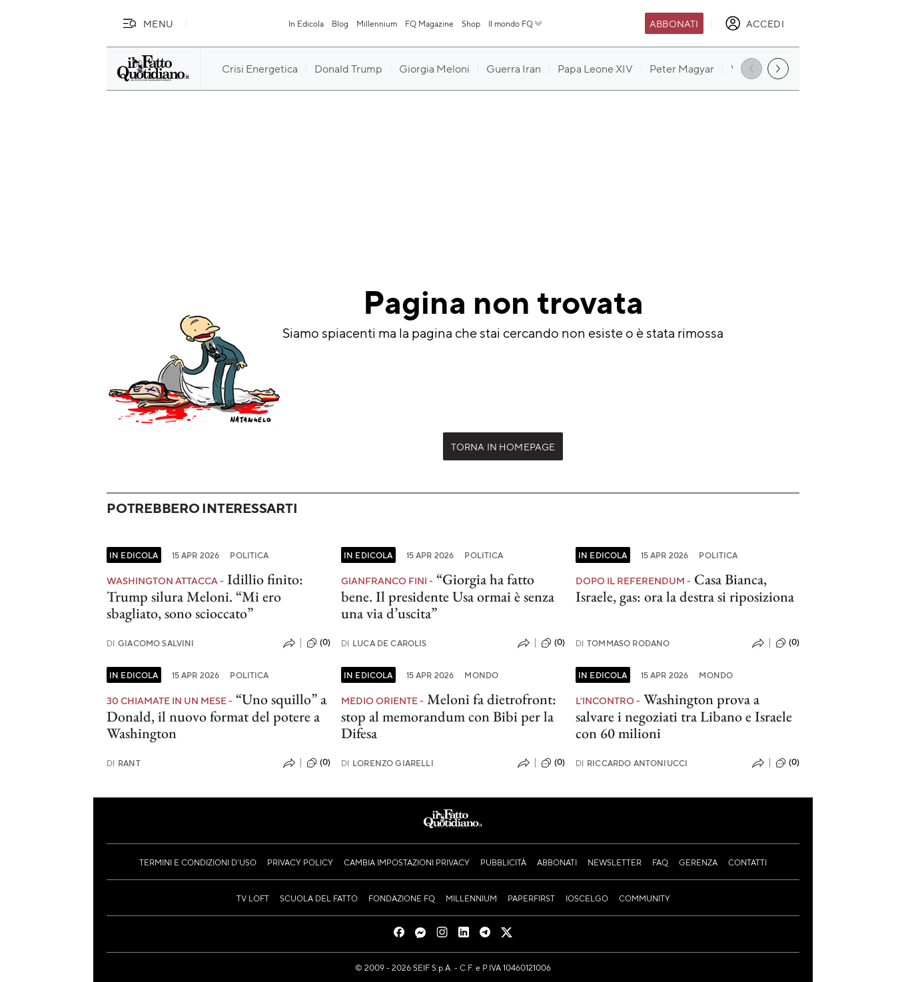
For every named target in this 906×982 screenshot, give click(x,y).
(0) (318, 643)
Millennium (376, 23)
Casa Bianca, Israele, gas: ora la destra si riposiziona (685, 588)
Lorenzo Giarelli (387, 763)
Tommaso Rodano (623, 643)
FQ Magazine (429, 23)
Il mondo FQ (516, 23)
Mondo (481, 675)
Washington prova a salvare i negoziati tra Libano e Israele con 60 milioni (684, 716)
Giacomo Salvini (151, 643)
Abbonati (674, 23)
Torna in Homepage (503, 446)
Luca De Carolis (384, 643)
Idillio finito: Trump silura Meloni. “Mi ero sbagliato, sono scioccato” (205, 596)
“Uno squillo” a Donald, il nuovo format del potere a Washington (216, 716)
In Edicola (306, 23)
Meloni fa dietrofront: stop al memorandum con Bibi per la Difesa (448, 716)
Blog (340, 23)
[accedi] (754, 23)
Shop (471, 23)
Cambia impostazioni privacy (407, 862)
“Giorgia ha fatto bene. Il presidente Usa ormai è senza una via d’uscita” (447, 596)
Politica (249, 555)
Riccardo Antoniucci (631, 763)
